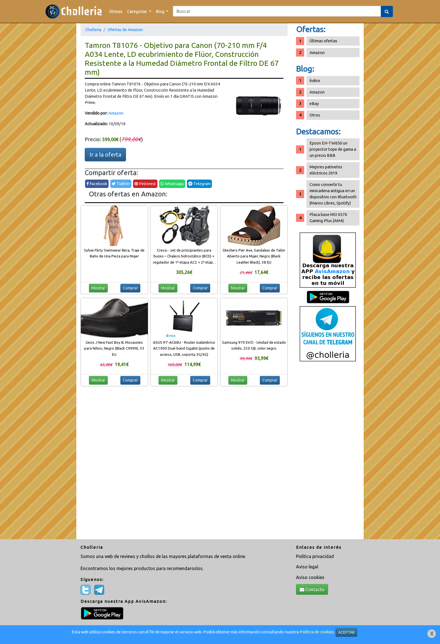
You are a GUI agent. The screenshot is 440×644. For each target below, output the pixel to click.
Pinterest (145, 183)
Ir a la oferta (105, 154)
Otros (315, 115)
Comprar (130, 288)
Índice (315, 80)
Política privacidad (315, 556)
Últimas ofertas (323, 40)
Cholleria (93, 29)
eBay (314, 103)
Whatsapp (172, 183)
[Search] (277, 11)
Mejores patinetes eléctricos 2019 (326, 169)
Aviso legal (307, 566)
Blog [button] (160, 11)
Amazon (115, 113)
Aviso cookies (310, 577)
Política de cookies (317, 631)
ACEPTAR (346, 632)
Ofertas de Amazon (125, 29)
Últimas (116, 11)
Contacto (312, 589)
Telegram (199, 183)
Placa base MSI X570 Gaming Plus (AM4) (328, 217)
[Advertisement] (327, 452)
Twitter (121, 183)
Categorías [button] (137, 11)
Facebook (96, 183)
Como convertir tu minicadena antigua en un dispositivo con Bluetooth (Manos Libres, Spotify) (333, 193)
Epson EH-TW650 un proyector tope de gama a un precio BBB (333, 149)
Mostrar (98, 288)
